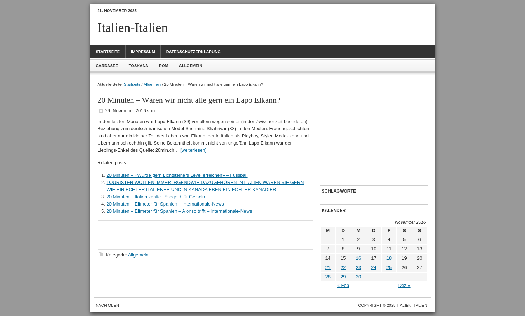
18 (389, 258)
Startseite (108, 51)
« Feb (343, 285)
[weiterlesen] (193, 150)
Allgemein (190, 65)
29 (343, 276)
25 (389, 267)
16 (358, 258)
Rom (163, 65)
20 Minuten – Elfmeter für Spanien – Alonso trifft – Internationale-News (179, 211)
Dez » (404, 285)
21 (328, 267)
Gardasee (107, 65)
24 (373, 267)
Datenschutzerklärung (193, 51)
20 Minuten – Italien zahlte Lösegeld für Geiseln (156, 196)
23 (358, 267)
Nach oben (107, 305)
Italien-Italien (133, 27)
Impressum (143, 51)
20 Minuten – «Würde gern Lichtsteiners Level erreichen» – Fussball (177, 175)
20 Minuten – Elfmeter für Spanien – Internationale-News (165, 204)
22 (343, 267)
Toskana (138, 65)
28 (328, 276)
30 (358, 276)
